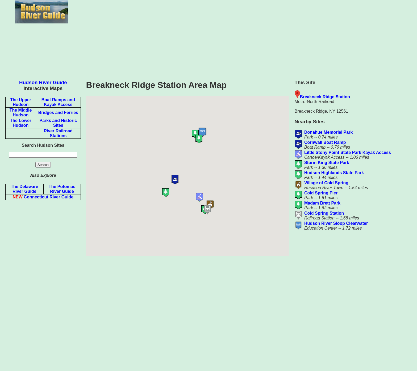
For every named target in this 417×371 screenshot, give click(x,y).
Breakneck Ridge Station (325, 97)
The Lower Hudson (20, 123)
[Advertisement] (250, 37)
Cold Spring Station (324, 213)
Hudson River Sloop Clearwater (336, 223)
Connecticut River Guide (43, 197)
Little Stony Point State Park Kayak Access (347, 152)
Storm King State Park (326, 162)
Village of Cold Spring (326, 183)
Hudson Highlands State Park (334, 172)
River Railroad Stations (58, 133)
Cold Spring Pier (320, 193)
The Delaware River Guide (24, 189)
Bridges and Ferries (58, 112)
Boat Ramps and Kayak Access (58, 102)
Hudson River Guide (43, 82)
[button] (201, 172)
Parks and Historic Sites (58, 123)
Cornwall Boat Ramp (325, 142)
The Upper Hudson (20, 102)
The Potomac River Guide (62, 189)
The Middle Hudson (21, 112)
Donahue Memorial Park (328, 132)
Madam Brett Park (322, 203)
